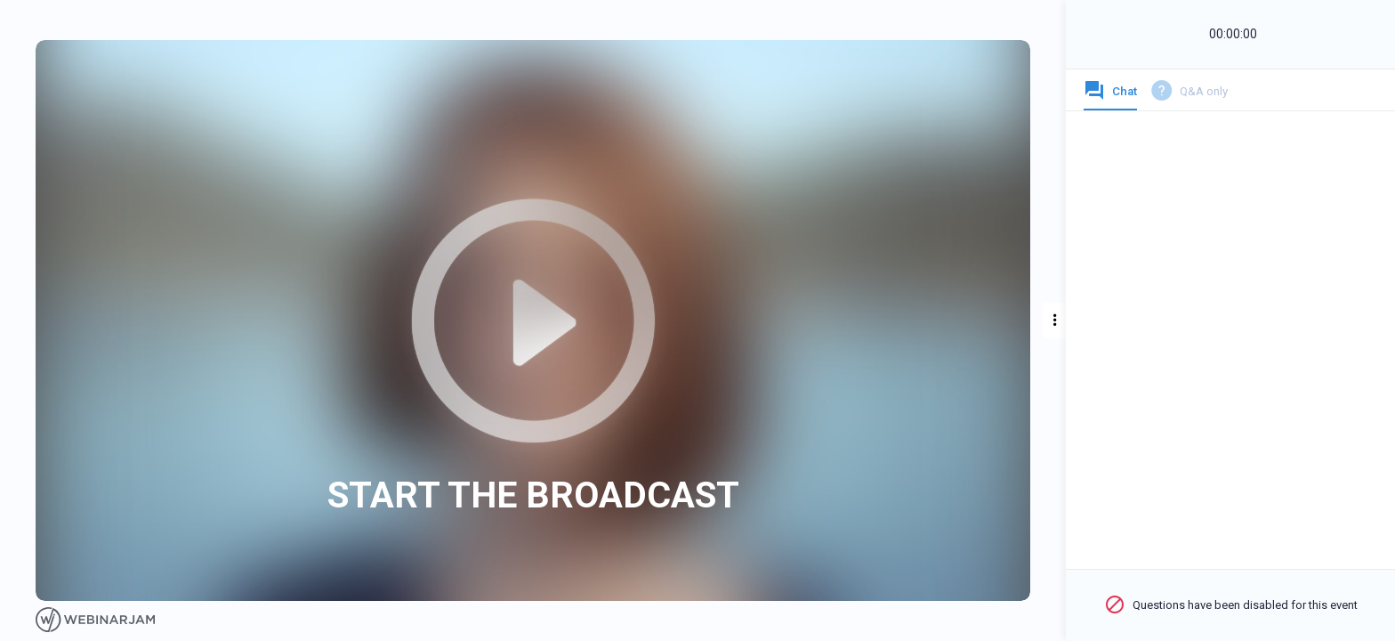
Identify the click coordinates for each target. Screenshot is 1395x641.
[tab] (1110, 95)
